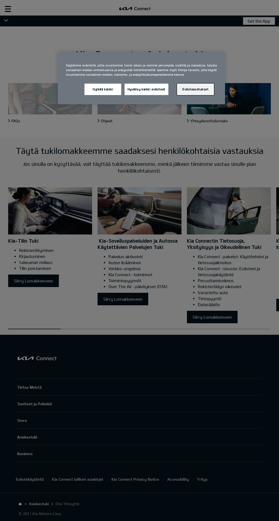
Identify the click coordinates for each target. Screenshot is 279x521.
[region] (141, 78)
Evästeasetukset (195, 89)
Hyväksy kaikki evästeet (146, 89)
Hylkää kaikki (103, 89)
